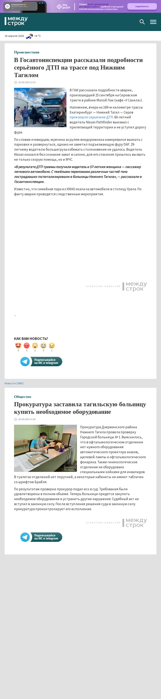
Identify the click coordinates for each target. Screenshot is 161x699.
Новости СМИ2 (14, 383)
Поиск (142, 22)
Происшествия (26, 52)
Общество (22, 397)
